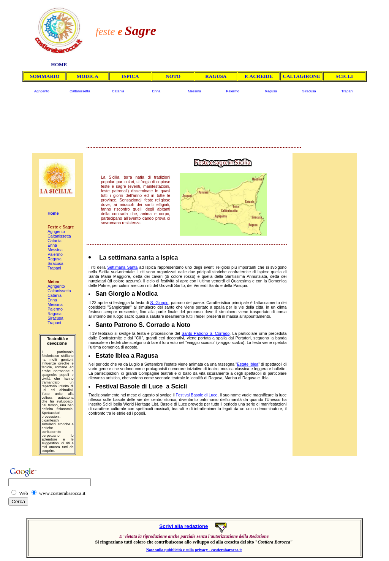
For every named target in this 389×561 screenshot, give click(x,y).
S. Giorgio (159, 302)
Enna (156, 91)
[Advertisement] (272, 27)
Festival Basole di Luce (197, 395)
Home (53, 213)
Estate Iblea (247, 364)
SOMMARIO (45, 76)
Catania (118, 91)
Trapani (347, 91)
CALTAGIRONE (301, 76)
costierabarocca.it (226, 550)
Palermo (232, 91)
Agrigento (41, 91)
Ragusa (271, 91)
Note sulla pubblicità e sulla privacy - (178, 550)
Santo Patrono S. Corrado (205, 333)
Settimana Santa (122, 267)
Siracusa (309, 91)
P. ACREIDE (259, 76)
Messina (194, 91)
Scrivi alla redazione (183, 526)
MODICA (87, 76)
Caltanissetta (80, 91)
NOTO (173, 76)
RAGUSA (215, 76)
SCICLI (344, 76)
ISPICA (130, 76)
